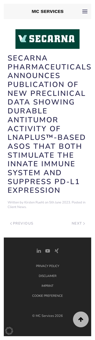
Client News (17, 207)
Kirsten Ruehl (34, 202)
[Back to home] (47, 11)
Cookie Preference (47, 296)
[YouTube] (47, 250)
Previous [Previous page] (22, 223)
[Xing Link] (56, 250)
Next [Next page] (78, 223)
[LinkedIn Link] (38, 250)
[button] (84, 11)
